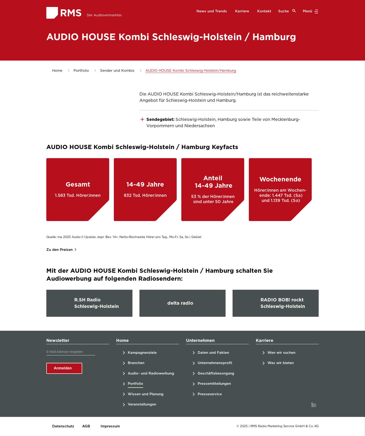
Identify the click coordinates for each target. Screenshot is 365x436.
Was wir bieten (280, 363)
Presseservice (210, 394)
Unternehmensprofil (215, 363)
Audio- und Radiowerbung (151, 373)
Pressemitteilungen (214, 383)
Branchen (136, 363)
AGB (86, 426)
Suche (287, 11)
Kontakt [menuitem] (264, 11)
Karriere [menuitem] (242, 11)
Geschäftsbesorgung (216, 373)
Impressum (110, 426)
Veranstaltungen (142, 404)
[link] (313, 405)
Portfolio (135, 383)
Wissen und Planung (145, 394)
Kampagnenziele (142, 352)
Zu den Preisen (60, 250)
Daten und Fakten (213, 352)
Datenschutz (63, 426)
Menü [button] (310, 11)
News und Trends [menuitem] (211, 11)
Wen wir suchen (281, 352)
